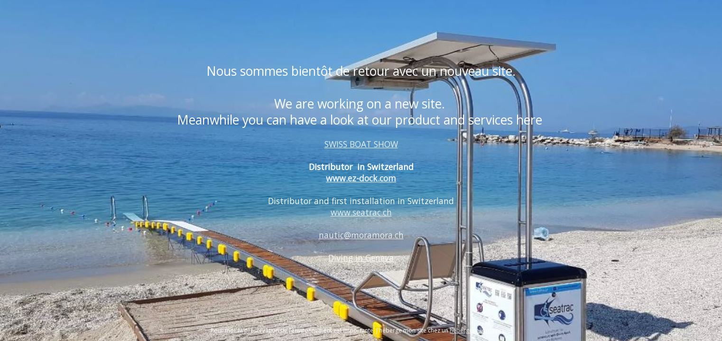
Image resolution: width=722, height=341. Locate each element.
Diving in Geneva (361, 257)
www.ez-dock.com (361, 178)
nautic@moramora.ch (361, 235)
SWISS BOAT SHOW (361, 144)
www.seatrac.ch (361, 212)
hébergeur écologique (480, 330)
